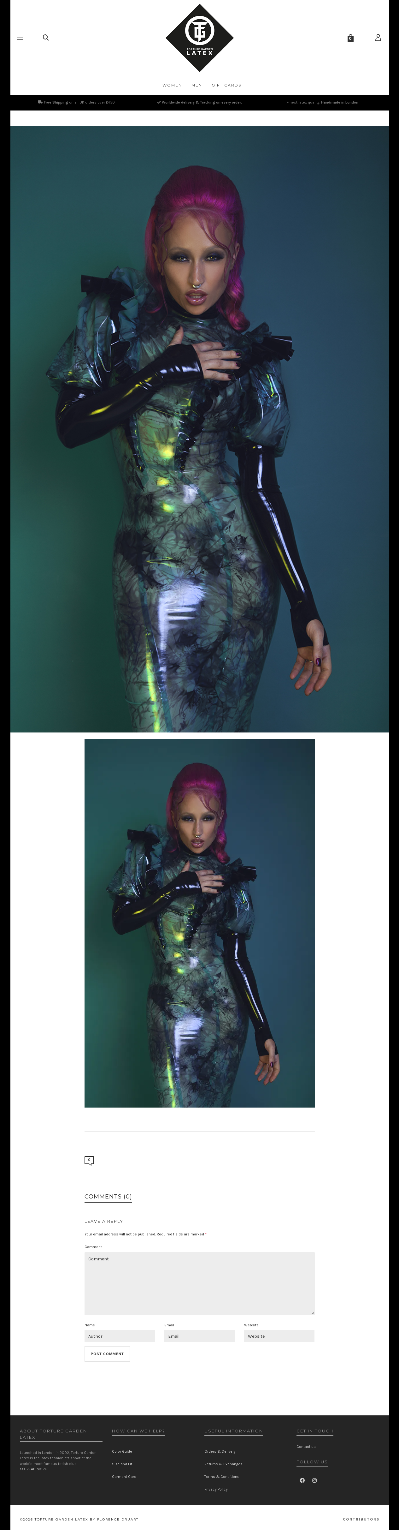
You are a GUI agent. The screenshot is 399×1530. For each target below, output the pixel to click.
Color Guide (122, 1451)
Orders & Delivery (220, 1451)
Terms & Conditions (221, 1476)
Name (90, 1325)
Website (251, 1325)
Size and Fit (122, 1464)
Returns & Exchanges (223, 1464)
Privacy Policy (216, 1489)
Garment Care (124, 1476)
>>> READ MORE (33, 1469)
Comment (93, 1247)
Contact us (306, 1446)
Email (169, 1325)
